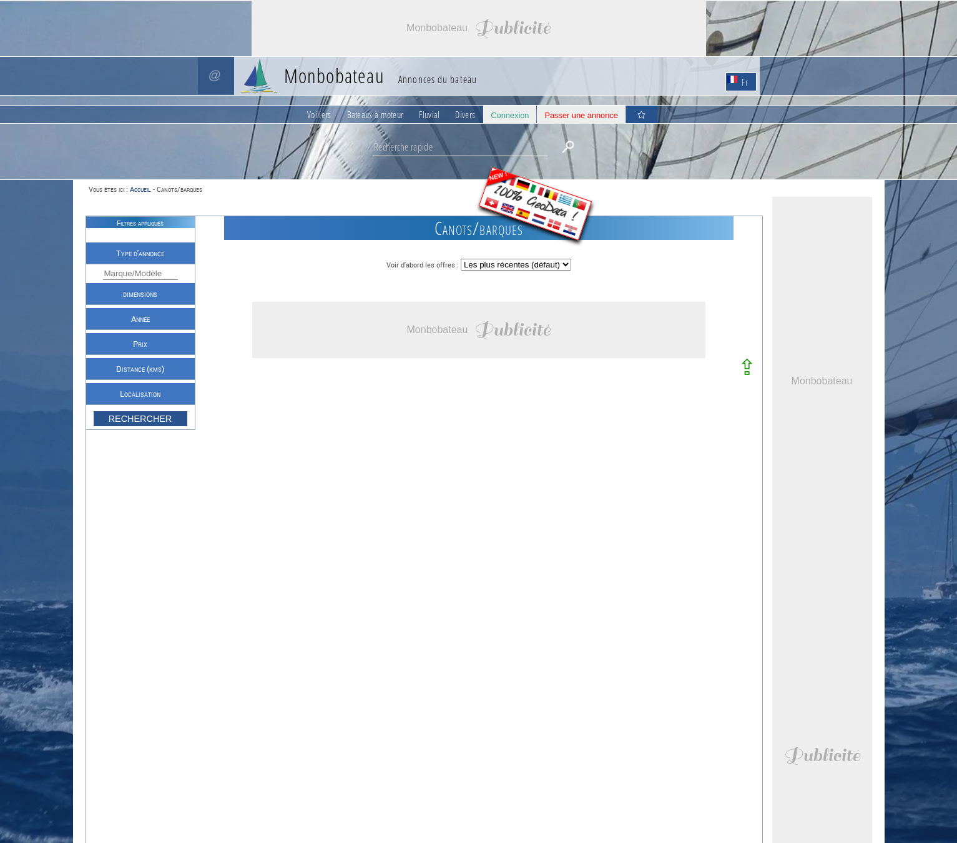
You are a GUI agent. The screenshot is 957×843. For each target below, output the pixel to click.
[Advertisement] (479, 28)
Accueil (140, 189)
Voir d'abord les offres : (423, 264)
